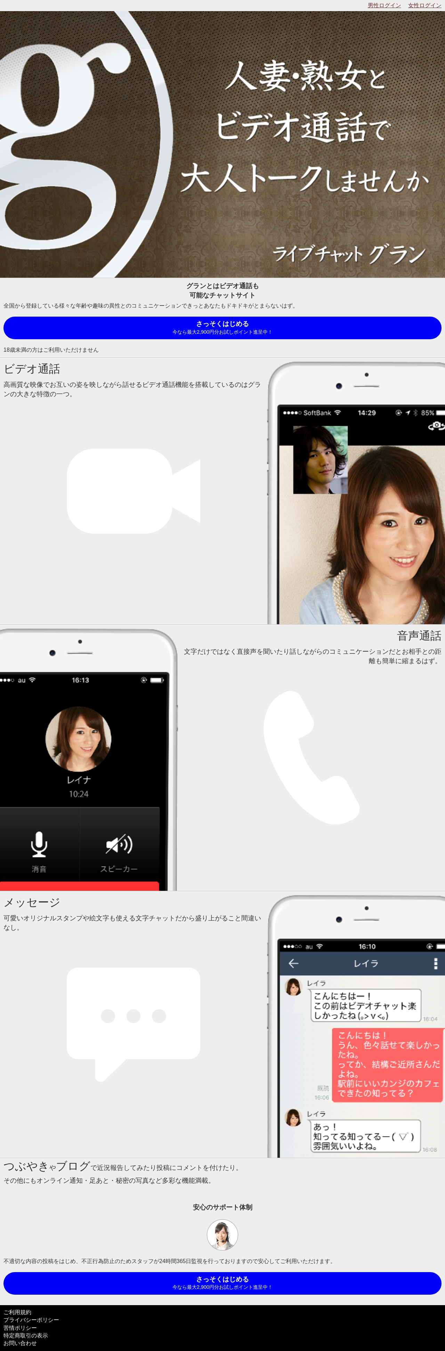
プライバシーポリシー (31, 1320)
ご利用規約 (17, 1312)
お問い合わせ (20, 1343)
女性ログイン (425, 5)
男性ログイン (384, 5)
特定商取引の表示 (25, 1335)
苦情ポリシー (20, 1328)
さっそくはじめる (222, 328)
